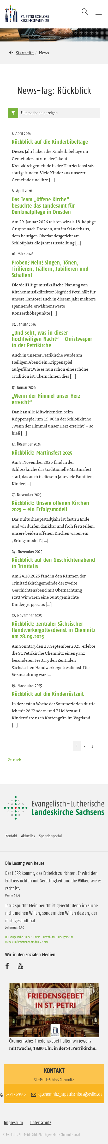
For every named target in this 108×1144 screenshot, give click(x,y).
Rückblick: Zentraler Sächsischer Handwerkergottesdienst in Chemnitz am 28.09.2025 (53, 630)
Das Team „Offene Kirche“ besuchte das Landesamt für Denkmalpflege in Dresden (43, 205)
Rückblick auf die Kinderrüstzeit (48, 694)
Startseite (25, 53)
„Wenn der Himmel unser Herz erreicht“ (46, 399)
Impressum (13, 1122)
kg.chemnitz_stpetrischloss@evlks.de (70, 1094)
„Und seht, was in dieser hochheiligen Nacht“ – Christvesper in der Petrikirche (52, 338)
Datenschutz (40, 1122)
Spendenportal (50, 835)
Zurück (14, 760)
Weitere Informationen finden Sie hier (26, 942)
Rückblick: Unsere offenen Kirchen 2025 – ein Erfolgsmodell (50, 506)
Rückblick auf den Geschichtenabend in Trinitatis (53, 563)
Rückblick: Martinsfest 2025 (42, 452)
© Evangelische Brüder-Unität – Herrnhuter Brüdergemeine (39, 937)
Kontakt (11, 835)
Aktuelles (28, 835)
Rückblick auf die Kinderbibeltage (50, 142)
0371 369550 (15, 1094)
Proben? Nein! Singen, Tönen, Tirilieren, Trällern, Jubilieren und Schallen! (50, 268)
